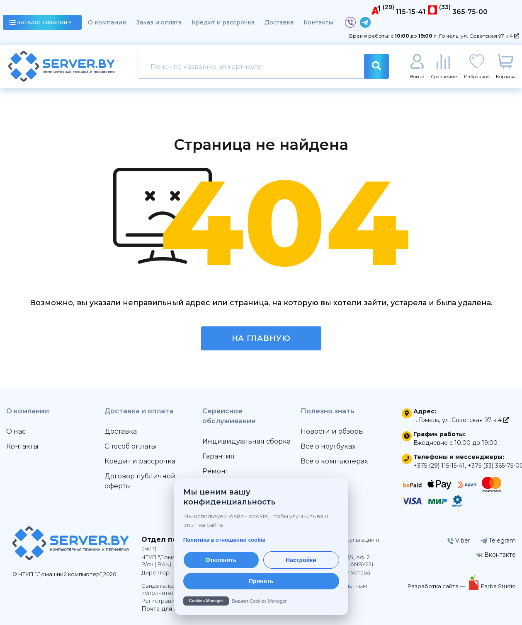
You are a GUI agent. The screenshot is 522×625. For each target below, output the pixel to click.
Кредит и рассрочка (223, 22)
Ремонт (215, 471)
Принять (261, 581)
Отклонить (221, 560)
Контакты (318, 22)
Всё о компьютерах (334, 461)
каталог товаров (40, 22)
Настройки (301, 560)
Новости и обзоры (332, 431)
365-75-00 (470, 12)
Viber (458, 540)
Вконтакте (496, 554)
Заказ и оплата (159, 22)
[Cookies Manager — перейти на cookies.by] (261, 601)
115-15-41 (411, 12)
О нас (16, 431)
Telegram (498, 540)
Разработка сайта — (437, 586)
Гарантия (218, 456)
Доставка (279, 22)
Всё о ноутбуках (328, 446)
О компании (107, 22)
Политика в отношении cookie (224, 539)
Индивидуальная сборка (246, 441)
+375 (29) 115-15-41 (439, 465)
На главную (261, 338)
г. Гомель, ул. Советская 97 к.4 (476, 36)
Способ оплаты (130, 446)
